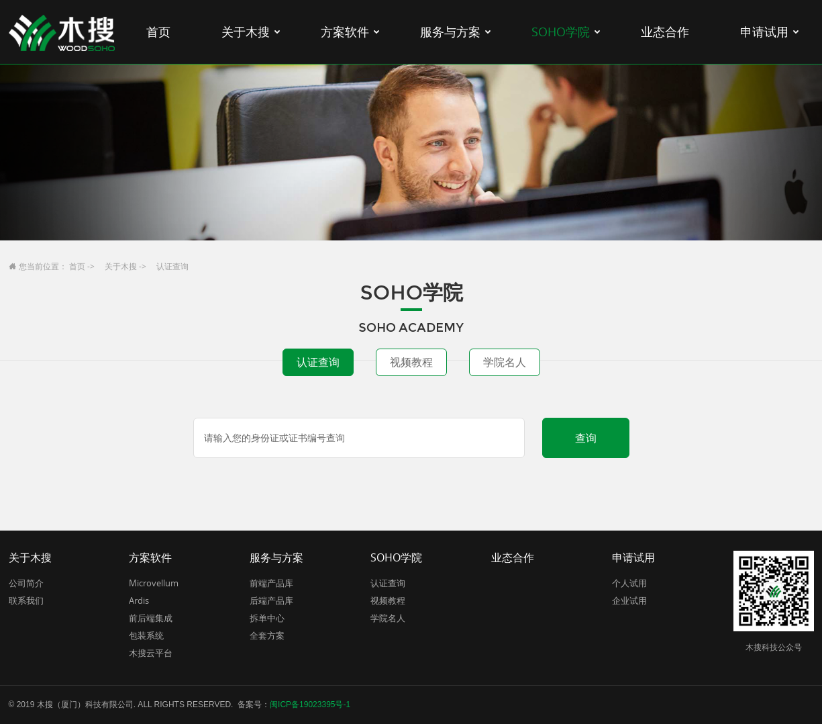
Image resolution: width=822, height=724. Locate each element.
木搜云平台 (150, 653)
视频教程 (411, 362)
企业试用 (629, 600)
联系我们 (26, 600)
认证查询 (318, 362)
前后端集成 (150, 618)
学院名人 (504, 362)
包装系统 (146, 635)
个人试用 (629, 583)
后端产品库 (271, 600)
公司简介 (26, 583)
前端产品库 (271, 583)
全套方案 (267, 635)
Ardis (139, 600)
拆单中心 (267, 618)
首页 (77, 266)
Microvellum (153, 583)
